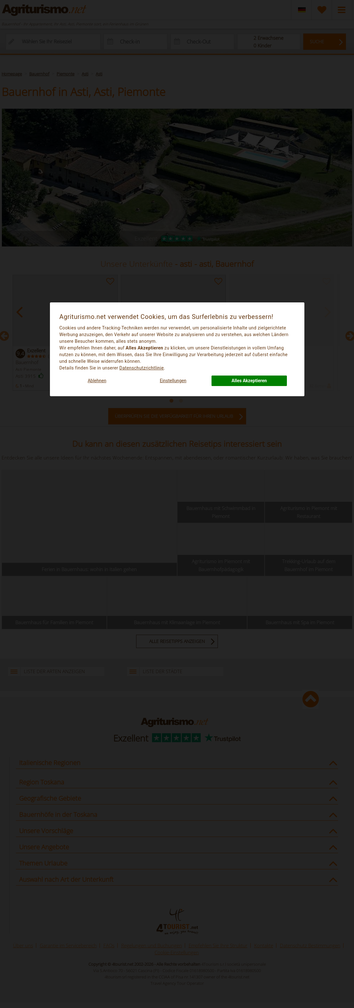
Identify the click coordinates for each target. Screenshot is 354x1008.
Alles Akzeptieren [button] (249, 380)
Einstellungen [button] (173, 380)
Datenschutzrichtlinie (141, 367)
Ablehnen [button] (97, 380)
